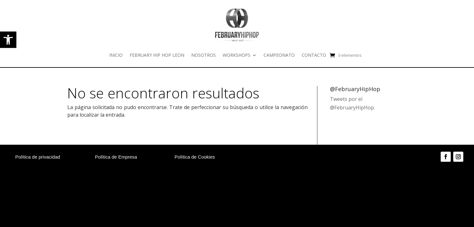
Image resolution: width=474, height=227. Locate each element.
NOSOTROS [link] (203, 55)
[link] (8, 40)
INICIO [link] (116, 55)
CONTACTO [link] (314, 55)
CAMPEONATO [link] (279, 55)
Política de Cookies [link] (195, 157)
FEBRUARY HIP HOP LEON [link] (157, 55)
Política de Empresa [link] (116, 157)
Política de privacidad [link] (37, 157)
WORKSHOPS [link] (236, 55)
